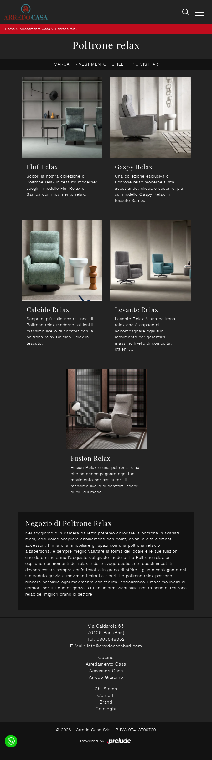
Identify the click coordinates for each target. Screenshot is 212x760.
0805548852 (111, 639)
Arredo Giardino (106, 677)
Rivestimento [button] (91, 63)
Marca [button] (62, 63)
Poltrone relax (66, 29)
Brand (106, 701)
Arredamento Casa (35, 29)
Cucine (106, 657)
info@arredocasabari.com (114, 645)
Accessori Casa (106, 670)
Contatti (106, 695)
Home (10, 29)
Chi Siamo (106, 688)
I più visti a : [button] (143, 63)
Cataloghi (106, 708)
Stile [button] (118, 63)
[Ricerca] (185, 12)
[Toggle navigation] (199, 12)
